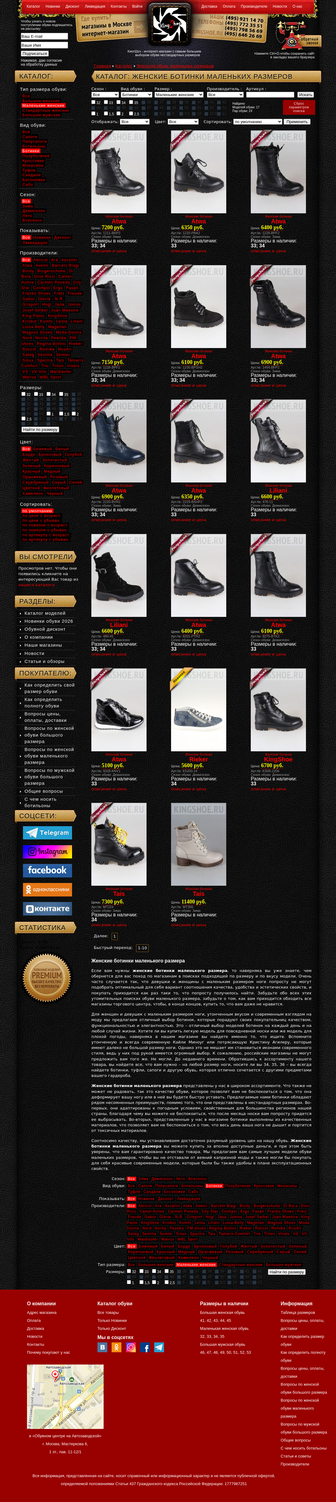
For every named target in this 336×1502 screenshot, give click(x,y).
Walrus (167, 1239)
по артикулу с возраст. (46, 534)
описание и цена (109, 251)
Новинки (53, 6)
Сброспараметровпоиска (299, 107)
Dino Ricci (44, 276)
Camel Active (152, 1211)
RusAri (295, 1228)
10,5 (210, 113)
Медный (186, 1251)
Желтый (249, 1246)
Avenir (202, 1206)
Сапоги (145, 1186)
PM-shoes (196, 1228)
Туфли (134, 1192)
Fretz (302, 1211)
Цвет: (160, 121)
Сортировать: (218, 121)
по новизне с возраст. (45, 525)
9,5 (184, 113)
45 (121, 108)
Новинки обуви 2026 (49, 621)
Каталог (33, 6)
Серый (283, 1251)
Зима (143, 1179)
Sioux (181, 1234)
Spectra (197, 1234)
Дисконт (72, 6)
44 (108, 108)
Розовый (235, 1251)
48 (158, 108)
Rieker (245, 1228)
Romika (278, 1228)
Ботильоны (192, 1186)
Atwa (188, 1206)
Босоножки (174, 1192)
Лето (180, 1179)
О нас (297, 6)
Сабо (193, 1192)
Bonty (244, 1206)
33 (108, 102)
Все (131, 1179)
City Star (209, 1211)
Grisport (195, 1217)
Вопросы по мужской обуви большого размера (49, 777)
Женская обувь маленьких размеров (175, 66)
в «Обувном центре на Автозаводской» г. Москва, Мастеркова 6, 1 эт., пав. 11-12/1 (65, 1444)
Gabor (150, 1217)
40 (196, 102)
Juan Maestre (285, 1217)
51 (196, 108)
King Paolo (33, 315)
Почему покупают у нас (48, 1352)
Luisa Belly (233, 1223)
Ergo (244, 1211)
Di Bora (290, 1206)
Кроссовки (264, 1186)
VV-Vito (39, 371)
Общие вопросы (44, 791)
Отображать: (105, 121)
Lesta (199, 1223)
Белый (168, 1246)
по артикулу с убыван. (46, 539)
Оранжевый (210, 1251)
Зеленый (297, 1246)
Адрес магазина (41, 1312)
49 (171, 108)
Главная (102, 66)
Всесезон (197, 1179)
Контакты (119, 6)
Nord (147, 1228)
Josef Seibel (257, 1217)
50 (184, 108)
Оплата (229, 6)
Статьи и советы (296, 1456)
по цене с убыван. (41, 520)
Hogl (209, 1217)
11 (221, 113)
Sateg (133, 1234)
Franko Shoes (280, 1211)
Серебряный (260, 1251)
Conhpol (229, 1211)
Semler (166, 1234)
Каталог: (36, 76)
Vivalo (284, 1234)
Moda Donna (69, 332)
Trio (257, 1234)
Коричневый (141, 1251)
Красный (166, 1251)
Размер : (163, 89)
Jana (222, 1217)
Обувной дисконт (45, 629)
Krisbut (169, 1223)
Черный (210, 1257)
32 (96, 102)
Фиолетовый (162, 1257)
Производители (254, 6)
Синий (300, 1251)
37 (158, 102)
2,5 (134, 113)
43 (96, 108)
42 (221, 102)
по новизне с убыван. (45, 530)
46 (133, 108)
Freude (134, 1217)
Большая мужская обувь (222, 1344)
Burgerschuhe (267, 1206)
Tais (212, 1234)
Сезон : (98, 89)
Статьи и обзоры (45, 661)
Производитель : (224, 89)
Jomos (236, 1217)
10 (196, 113)
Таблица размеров (298, 1312)
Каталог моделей (45, 613)
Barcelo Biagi (224, 1206)
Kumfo (185, 1223)
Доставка (209, 6)
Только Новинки (112, 1320)
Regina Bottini (222, 1228)
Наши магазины (43, 645)
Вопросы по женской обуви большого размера (49, 735)
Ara (158, 1206)
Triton (269, 1234)
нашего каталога (36, 585)
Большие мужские (284, 1265)
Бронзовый (205, 1246)
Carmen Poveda (183, 1211)
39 (184, 102)
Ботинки (214, 1186)
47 (146, 108)
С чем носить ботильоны (304, 1448)
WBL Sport (188, 1239)
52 (209, 108)
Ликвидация (95, 6)
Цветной (137, 1257)
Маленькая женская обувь (224, 1328)
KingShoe (150, 1223)
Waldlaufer (148, 1239)
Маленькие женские (196, 1265)
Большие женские (156, 1265)
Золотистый (272, 1246)
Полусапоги (166, 1186)
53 (221, 108)
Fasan (258, 1211)
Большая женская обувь (222, 1312)
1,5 (109, 113)
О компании (39, 637)
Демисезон (162, 1179)
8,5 (159, 113)
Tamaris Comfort (234, 1234)
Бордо (184, 1246)
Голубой (228, 1246)
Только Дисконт (111, 1328)
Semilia (149, 1234)
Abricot (145, 1206)
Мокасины (287, 1186)
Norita (160, 1228)
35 (133, 102)
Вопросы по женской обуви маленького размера (49, 756)
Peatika (177, 1228)
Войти (137, 6)
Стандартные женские (241, 1265)
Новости (280, 6)
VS (296, 1234)
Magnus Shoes (282, 1223)
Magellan (256, 1223)
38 (171, 102)
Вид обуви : (133, 89)
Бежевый (148, 1246)
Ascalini (172, 1206)
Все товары (108, 1312)
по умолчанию (37, 511)
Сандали (152, 1192)
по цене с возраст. (41, 515)
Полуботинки (238, 1186)
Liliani (214, 1223)
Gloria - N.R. (171, 1217)
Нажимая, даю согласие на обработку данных (41, 62)
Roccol (261, 1228)
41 (209, 102)
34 (121, 102)
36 (146, 102)
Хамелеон (188, 1257)
